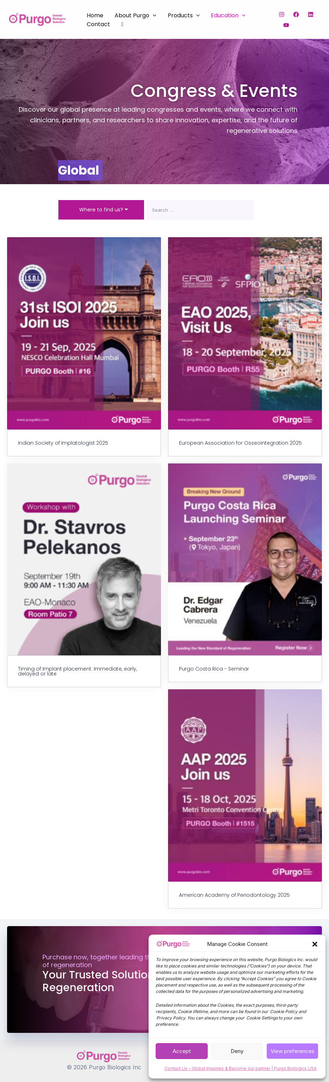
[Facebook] (296, 14)
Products (184, 15)
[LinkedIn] (310, 14)
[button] (314, 944)
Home (95, 15)
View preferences (292, 1051)
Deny (237, 1051)
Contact (98, 24)
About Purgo (135, 15)
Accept (182, 1051)
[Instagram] (281, 14)
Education (228, 15)
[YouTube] (286, 25)
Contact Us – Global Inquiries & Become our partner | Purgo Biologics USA (240, 1068)
